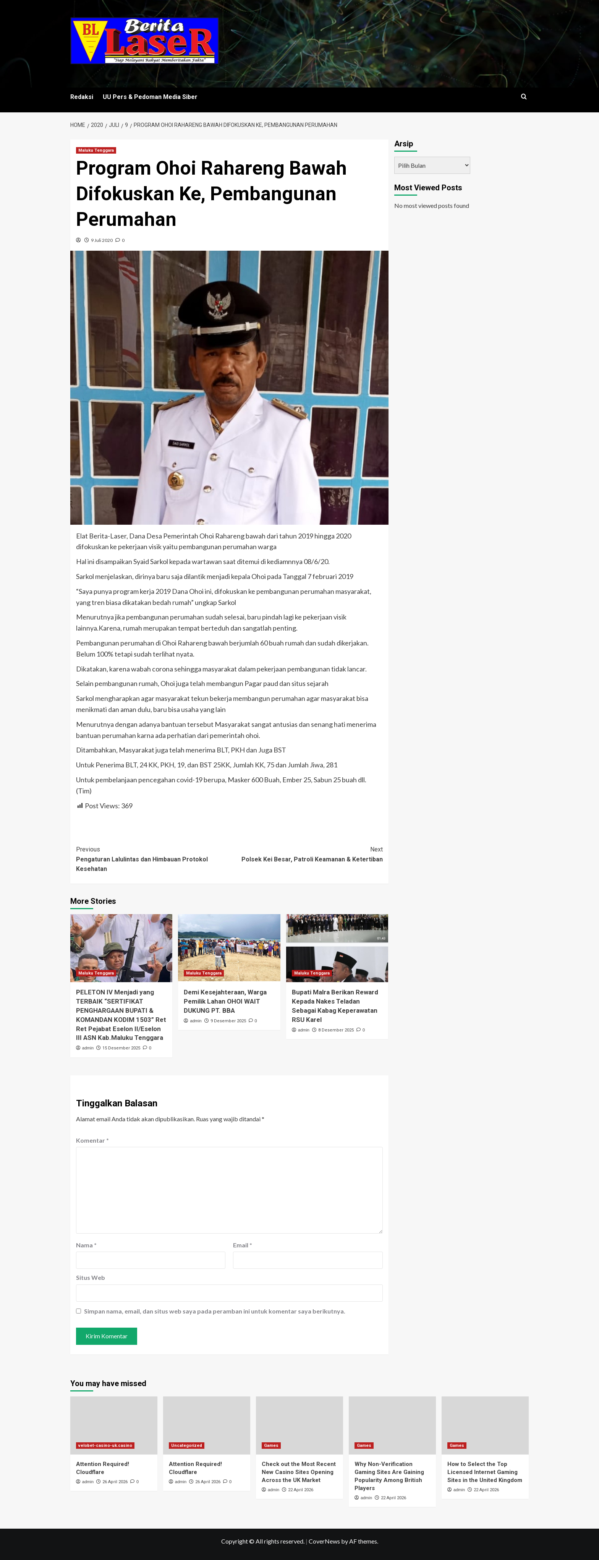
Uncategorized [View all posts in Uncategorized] (186, 1445)
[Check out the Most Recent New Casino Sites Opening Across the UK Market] (299, 1425)
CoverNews (324, 1541)
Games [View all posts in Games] (271, 1445)
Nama (86, 1245)
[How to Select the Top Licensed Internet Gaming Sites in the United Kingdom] (485, 1425)
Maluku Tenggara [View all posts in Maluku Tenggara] (96, 150)
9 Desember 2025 (228, 1020)
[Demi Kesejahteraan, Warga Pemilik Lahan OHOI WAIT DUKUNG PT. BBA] (229, 948)
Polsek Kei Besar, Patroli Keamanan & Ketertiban (305, 854)
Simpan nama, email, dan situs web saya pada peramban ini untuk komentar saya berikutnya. (214, 1311)
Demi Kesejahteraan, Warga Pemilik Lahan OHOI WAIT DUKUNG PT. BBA (225, 1001)
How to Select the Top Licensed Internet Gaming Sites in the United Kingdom (484, 1472)
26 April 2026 (115, 1481)
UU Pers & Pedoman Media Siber (150, 97)
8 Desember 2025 (336, 1030)
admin (88, 1048)
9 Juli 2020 (102, 240)
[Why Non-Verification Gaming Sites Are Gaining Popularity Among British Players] (392, 1425)
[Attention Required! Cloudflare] (113, 1425)
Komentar (92, 1140)
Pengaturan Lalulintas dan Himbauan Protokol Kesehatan (152, 858)
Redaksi (81, 97)
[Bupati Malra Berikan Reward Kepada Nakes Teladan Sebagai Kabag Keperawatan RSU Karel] (337, 948)
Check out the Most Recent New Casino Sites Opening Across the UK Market (299, 1472)
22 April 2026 (300, 1489)
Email (242, 1245)
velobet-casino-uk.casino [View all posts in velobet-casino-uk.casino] (105, 1445)
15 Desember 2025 (121, 1048)
